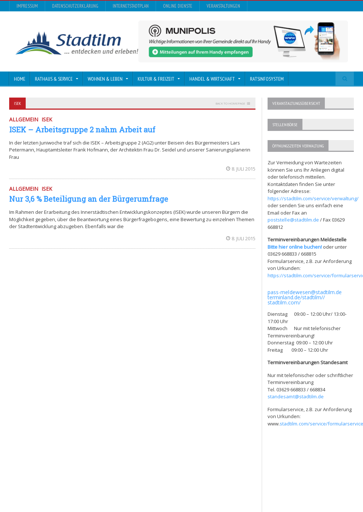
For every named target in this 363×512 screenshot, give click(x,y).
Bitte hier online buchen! (295, 246)
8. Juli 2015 (240, 168)
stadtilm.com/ (284, 302)
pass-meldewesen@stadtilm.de (304, 291)
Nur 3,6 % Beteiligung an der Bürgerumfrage (88, 199)
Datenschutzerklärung (75, 6)
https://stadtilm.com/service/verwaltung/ (313, 198)
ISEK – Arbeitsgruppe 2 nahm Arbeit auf (82, 129)
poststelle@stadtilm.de (293, 219)
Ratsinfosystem (267, 79)
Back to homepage (230, 103)
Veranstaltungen (223, 6)
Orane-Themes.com (157, 481)
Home (19, 79)
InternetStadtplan (131, 6)
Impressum (27, 6)
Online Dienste (177, 6)
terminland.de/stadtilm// (296, 296)
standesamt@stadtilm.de (295, 396)
